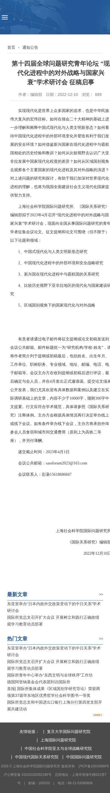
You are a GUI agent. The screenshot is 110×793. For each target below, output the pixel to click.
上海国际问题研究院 (58, 740)
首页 (11, 47)
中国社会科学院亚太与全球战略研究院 (58, 748)
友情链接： (29, 731)
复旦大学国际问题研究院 (68, 731)
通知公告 (30, 47)
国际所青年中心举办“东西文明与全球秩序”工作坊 (50, 675)
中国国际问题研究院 (84, 757)
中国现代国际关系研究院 (37, 757)
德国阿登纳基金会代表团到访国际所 (38, 682)
